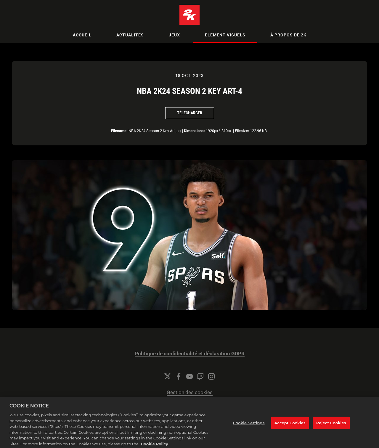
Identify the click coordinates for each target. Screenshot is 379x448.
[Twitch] (200, 376)
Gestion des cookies (190, 392)
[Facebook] (178, 376)
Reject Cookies (331, 425)
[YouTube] (189, 376)
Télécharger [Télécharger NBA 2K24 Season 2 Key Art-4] (189, 112)
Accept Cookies (290, 425)
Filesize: (242, 131)
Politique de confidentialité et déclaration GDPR (190, 354)
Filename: (119, 131)
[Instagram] (211, 376)
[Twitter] (167, 376)
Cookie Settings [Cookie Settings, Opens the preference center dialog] (249, 425)
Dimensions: (194, 131)
